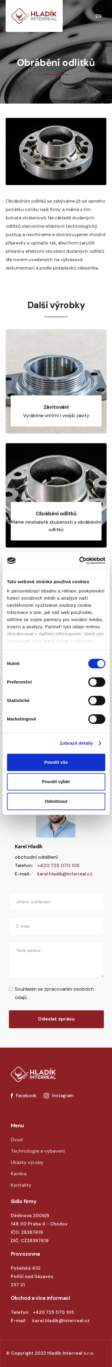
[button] (106, 16)
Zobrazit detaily (76, 743)
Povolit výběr (56, 781)
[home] (34, 16)
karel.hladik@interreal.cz (58, 874)
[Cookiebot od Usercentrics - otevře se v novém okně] (79, 560)
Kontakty (21, 1191)
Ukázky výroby (27, 1169)
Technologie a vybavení (38, 1157)
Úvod (17, 1146)
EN (99, 16)
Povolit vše (56, 762)
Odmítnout (56, 801)
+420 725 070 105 (52, 865)
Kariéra (19, 1180)
